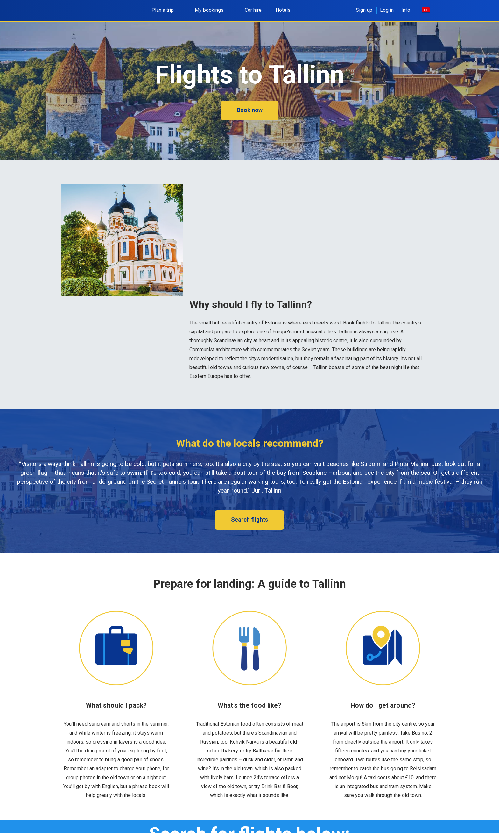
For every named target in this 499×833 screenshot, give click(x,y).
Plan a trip (166, 10)
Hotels (283, 10)
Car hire (253, 10)
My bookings (213, 10)
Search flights (249, 519)
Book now (250, 110)
